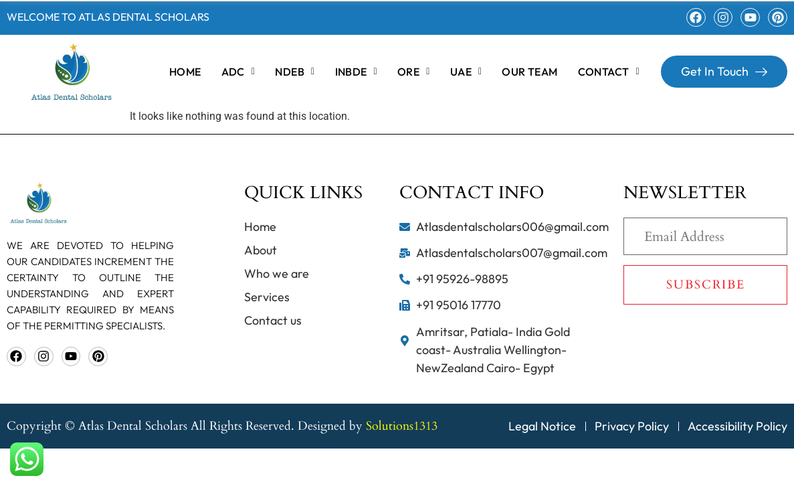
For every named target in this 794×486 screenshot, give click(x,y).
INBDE (356, 71)
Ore (413, 71)
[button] (238, 71)
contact (608, 71)
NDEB (294, 71)
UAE (466, 71)
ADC (238, 71)
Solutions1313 (401, 426)
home (185, 71)
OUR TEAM (529, 71)
